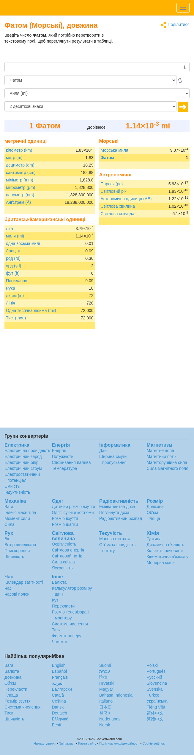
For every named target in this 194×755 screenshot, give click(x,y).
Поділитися (175, 25)
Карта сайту (87, 743)
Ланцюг (13, 250)
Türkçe (153, 695)
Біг (7, 538)
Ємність (12, 486)
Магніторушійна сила (167, 462)
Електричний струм (23, 468)
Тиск (56, 629)
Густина (154, 538)
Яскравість (62, 568)
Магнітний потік (161, 456)
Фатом (107, 157)
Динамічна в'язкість (165, 544)
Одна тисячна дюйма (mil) (31, 310)
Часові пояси (16, 594)
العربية (58, 683)
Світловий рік (114, 191)
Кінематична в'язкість (167, 556)
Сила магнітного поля (167, 468)
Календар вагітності (23, 582)
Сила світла (63, 562)
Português (156, 671)
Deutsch (59, 713)
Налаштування (45, 743)
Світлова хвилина (118, 206)
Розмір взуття (65, 518)
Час (8, 588)
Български (62, 689)
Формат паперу (66, 635)
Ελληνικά (60, 719)
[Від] (90, 80)
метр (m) (14, 157)
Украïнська (157, 701)
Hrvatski (106, 683)
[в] (97, 93)
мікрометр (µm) (20, 187)
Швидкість (14, 556)
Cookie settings (154, 743)
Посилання (16, 280)
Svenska (155, 689)
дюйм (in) (15, 295)
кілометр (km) (19, 150)
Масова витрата (114, 538)
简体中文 (155, 713)
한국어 (105, 713)
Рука (10, 288)
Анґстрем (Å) (18, 202)
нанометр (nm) (20, 194)
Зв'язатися (67, 743)
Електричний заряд (23, 456)
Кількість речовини (165, 550)
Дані (103, 450)
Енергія (59, 450)
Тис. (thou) (16, 318)
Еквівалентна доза (117, 506)
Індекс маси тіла (20, 512)
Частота (59, 641)
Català (58, 695)
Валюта (59, 582)
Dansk (58, 707)
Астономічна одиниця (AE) (126, 198)
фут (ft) (13, 273)
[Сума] (97, 67)
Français (60, 677)
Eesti (56, 725)
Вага (8, 506)
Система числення (70, 624)
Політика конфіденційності (119, 743)
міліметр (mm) (19, 180)
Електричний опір (21, 462)
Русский (154, 677)
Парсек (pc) (112, 183)
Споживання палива (71, 462)
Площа (153, 518)
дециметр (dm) (20, 165)
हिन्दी (103, 677)
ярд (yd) (13, 265)
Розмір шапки (65, 524)
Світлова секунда (118, 213)
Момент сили (17, 518)
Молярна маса (161, 562)
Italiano (106, 701)
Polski (152, 665)
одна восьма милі (23, 243)
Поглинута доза (114, 512)
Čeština (59, 701)
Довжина (155, 506)
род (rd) (13, 258)
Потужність (62, 456)
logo (97, 7)
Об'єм (152, 512)
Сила (9, 524)
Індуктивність (17, 492)
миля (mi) (15, 236)
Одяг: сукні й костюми (73, 512)
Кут (55, 600)
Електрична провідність (27, 450)
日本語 (105, 707)
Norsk (104, 725)
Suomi (105, 665)
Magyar (106, 689)
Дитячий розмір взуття (73, 506)
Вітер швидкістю (20, 544)
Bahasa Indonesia (116, 695)
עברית (104, 671)
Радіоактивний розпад (120, 518)
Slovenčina (157, 683)
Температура (64, 468)
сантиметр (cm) (21, 172)
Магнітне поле (160, 450)
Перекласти (63, 606)
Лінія (10, 303)
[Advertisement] (152, 47)
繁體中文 (155, 719)
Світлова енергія (68, 550)
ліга (9, 228)
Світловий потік (67, 556)
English (59, 665)
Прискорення (17, 550)
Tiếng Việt (156, 707)
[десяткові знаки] (90, 106)
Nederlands (110, 719)
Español (59, 671)
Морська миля (114, 150)
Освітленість (64, 544)
